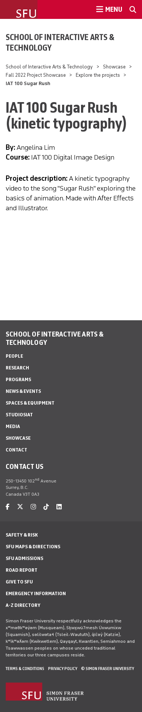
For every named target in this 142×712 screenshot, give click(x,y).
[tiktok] (46, 506)
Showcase (114, 67)
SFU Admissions (24, 558)
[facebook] (7, 506)
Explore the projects (98, 75)
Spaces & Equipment (30, 403)
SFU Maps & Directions (33, 546)
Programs (18, 379)
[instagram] (33, 506)
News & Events (23, 391)
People (14, 356)
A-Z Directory (23, 605)
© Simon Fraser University (107, 668)
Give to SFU (19, 582)
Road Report (21, 570)
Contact (16, 450)
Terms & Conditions (25, 668)
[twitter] (20, 506)
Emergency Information (36, 593)
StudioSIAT (19, 414)
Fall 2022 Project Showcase (36, 75)
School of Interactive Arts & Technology (60, 42)
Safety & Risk (22, 535)
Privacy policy (62, 668)
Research (17, 368)
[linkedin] (59, 506)
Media (13, 426)
